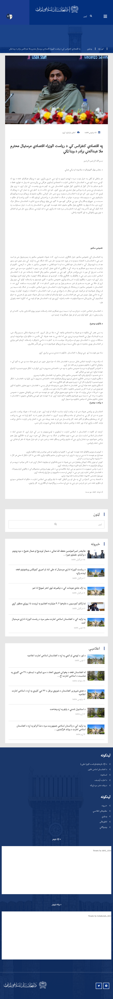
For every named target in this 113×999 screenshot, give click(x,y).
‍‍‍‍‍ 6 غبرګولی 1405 (79, 593)
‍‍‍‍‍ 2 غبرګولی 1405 (79, 608)
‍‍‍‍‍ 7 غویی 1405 (80, 660)
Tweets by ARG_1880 (102, 850)
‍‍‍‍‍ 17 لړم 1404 (80, 714)
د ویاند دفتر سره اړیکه (98, 785)
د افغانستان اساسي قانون (97, 769)
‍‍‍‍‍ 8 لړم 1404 (81, 734)
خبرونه (104, 805)
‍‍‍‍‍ (49, 553)
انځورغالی (103, 821)
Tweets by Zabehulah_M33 (99, 916)
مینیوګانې (105, 16)
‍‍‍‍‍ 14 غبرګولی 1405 (78, 559)
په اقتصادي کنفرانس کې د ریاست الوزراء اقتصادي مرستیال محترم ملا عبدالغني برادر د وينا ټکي (56, 148)
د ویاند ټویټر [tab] (56, 904)
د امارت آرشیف (101, 780)
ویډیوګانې (103, 827)
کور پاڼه (100, 48)
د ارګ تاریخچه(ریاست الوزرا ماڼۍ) (93, 764)
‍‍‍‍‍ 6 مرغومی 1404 (79, 699)
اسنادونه (103, 774)
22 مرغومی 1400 (92, 132)
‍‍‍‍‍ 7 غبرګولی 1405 (79, 578)
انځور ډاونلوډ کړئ (71, 132)
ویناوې (89, 48)
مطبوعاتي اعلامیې (100, 811)
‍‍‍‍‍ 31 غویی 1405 (80, 627)
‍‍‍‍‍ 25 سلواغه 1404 (79, 680)
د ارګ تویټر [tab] (56, 839)
